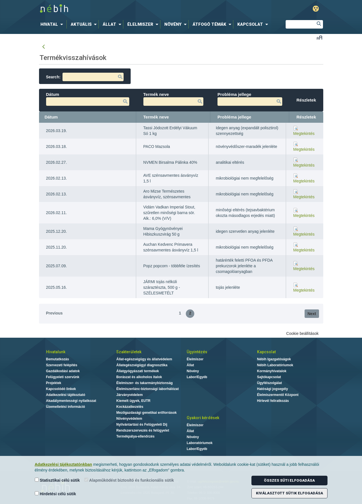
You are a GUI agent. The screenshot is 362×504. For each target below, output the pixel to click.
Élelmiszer (195, 359)
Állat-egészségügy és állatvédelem (144, 359)
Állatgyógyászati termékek (137, 371)
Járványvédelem (129, 395)
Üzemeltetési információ (65, 407)
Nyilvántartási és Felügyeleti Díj (141, 425)
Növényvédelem (129, 419)
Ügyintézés (197, 352)
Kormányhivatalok (271, 371)
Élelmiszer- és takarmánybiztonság (144, 383)
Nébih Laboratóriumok (275, 365)
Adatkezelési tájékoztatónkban (63, 464)
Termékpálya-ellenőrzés (135, 436)
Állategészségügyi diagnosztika (141, 365)
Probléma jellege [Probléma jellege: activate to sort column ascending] (234, 117)
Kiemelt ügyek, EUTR (133, 401)
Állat (190, 365)
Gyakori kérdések (203, 417)
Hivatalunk (55, 352)
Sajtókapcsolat (269, 377)
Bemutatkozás (57, 359)
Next (311, 313)
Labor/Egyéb (197, 377)
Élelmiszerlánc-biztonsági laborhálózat (147, 389)
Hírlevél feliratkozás (273, 401)
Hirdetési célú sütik (55, 493)
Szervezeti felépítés (61, 365)
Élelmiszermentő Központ (278, 395)
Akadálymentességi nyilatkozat (71, 401)
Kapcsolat (266, 352)
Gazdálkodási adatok (63, 371)
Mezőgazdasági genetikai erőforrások (146, 413)
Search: (85, 77)
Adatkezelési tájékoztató (65, 395)
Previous (54, 313)
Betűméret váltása (319, 37)
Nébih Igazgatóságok (274, 359)
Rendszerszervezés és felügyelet (142, 430)
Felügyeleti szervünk (62, 377)
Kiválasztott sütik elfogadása (289, 493)
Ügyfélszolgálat (269, 383)
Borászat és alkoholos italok (139, 377)
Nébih (122, 9)
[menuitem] (53, 24)
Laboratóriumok (199, 443)
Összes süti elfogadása (289, 480)
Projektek (53, 383)
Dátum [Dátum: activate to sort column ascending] (51, 117)
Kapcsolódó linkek (61, 389)
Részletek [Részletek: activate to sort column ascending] (306, 117)
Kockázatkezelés (129, 407)
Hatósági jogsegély (272, 389)
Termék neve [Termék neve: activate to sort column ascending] (156, 117)
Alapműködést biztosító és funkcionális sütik (129, 480)
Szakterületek (128, 352)
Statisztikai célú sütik (57, 480)
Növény (193, 371)
